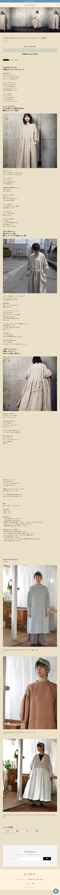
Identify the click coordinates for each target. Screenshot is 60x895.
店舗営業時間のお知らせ (30, 1)
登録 (47, 858)
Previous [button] (2, 20)
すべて (8, 830)
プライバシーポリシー (21, 879)
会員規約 (41, 879)
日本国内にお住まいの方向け (30, 54)
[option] (30, 20)
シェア (11, 60)
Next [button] (57, 20)
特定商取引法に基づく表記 (33, 879)
